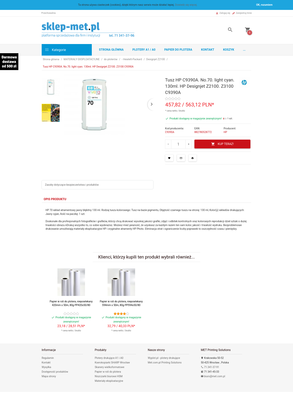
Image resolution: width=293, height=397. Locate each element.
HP (225, 132)
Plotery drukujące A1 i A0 (109, 357)
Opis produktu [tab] (55, 199)
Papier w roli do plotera (108, 371)
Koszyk (228, 49)
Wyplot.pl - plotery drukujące (164, 357)
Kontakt (207, 49)
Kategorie (55, 49)
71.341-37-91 (210, 367)
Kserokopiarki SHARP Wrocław (112, 362)
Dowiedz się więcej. (186, 4)
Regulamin (48, 357)
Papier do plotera (178, 49)
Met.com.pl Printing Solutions (165, 362)
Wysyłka (46, 367)
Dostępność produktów (55, 371)
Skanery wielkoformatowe (109, 367)
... (244, 49)
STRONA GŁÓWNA (111, 49)
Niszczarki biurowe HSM (109, 376)
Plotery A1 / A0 (143, 49)
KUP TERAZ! (222, 144)
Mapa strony (49, 376)
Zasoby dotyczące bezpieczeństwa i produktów (72, 184)
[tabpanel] (146, 223)
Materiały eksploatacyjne (109, 380)
